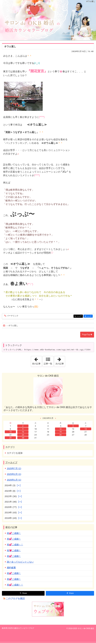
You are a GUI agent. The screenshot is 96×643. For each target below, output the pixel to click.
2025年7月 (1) (14, 468)
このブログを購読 (15, 598)
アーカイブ (11, 462)
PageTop (86, 334)
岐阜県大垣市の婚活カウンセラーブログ (48, 20)
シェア (79, 316)
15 (10, 432)
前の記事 (37, 360)
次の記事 (60, 360)
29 (10, 438)
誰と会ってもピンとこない (20, 562)
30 (23, 438)
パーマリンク (12, 316)
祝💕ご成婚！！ (15, 584)
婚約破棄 (11, 567)
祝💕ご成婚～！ (15, 544)
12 (60, 429)
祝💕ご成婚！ (14, 533)
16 (23, 432)
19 (60, 432)
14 (86, 429)
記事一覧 (48, 363)
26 (60, 435)
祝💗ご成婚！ (14, 550)
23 (23, 435)
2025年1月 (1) (14, 480)
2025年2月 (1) (14, 474)
